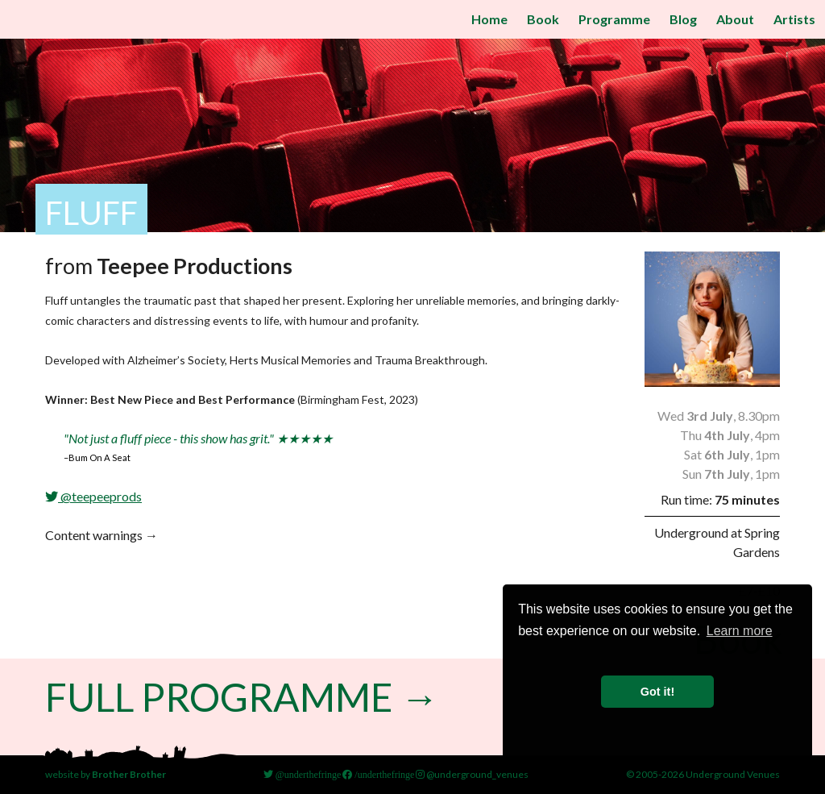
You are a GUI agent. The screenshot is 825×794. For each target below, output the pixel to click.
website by (105, 774)
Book (543, 19)
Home (489, 19)
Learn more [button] (740, 631)
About (735, 19)
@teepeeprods (93, 496)
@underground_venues (472, 774)
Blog (683, 19)
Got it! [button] (657, 691)
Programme (614, 19)
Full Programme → (242, 697)
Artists (794, 19)
